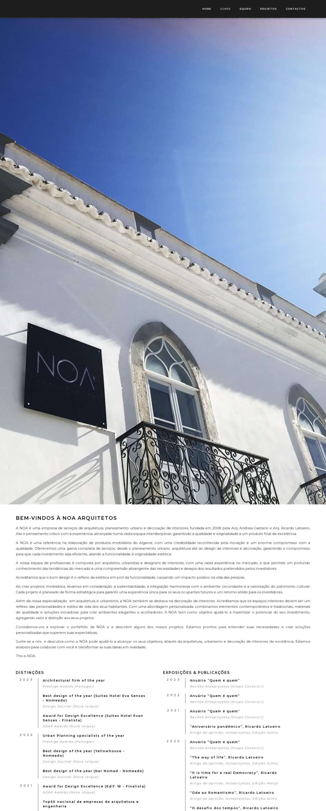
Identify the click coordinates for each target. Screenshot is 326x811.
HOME (206, 8)
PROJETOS (268, 8)
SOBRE (225, 8)
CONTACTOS (296, 8)
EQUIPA (245, 8)
